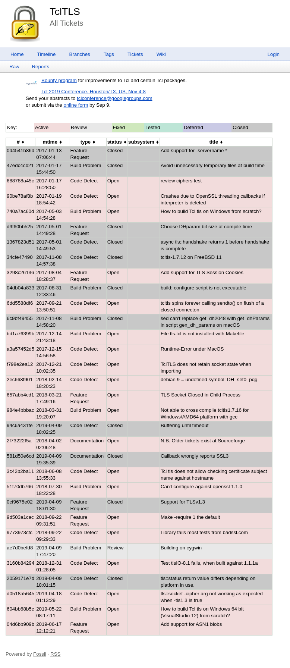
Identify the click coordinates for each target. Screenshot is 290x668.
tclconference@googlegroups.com (114, 98)
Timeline (46, 54)
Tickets (135, 54)
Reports (40, 66)
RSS (55, 654)
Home (17, 54)
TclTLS (65, 11)
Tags (109, 54)
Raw (14, 66)
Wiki (161, 54)
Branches (79, 54)
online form (75, 105)
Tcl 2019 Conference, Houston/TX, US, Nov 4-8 (93, 91)
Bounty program (59, 80)
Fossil (39, 654)
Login (273, 54)
